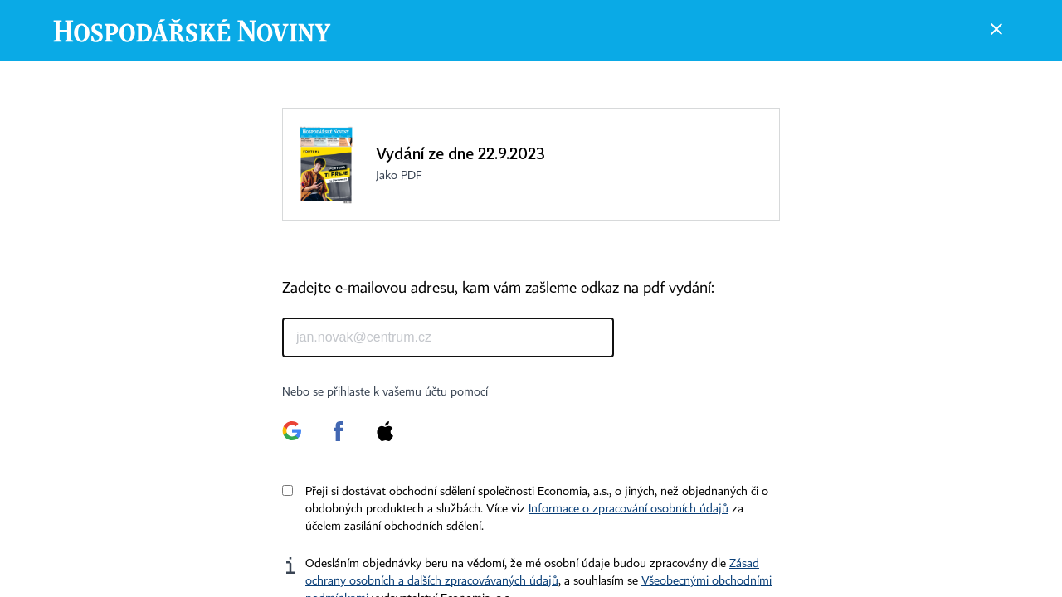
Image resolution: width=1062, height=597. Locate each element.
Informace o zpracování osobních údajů (628, 509)
